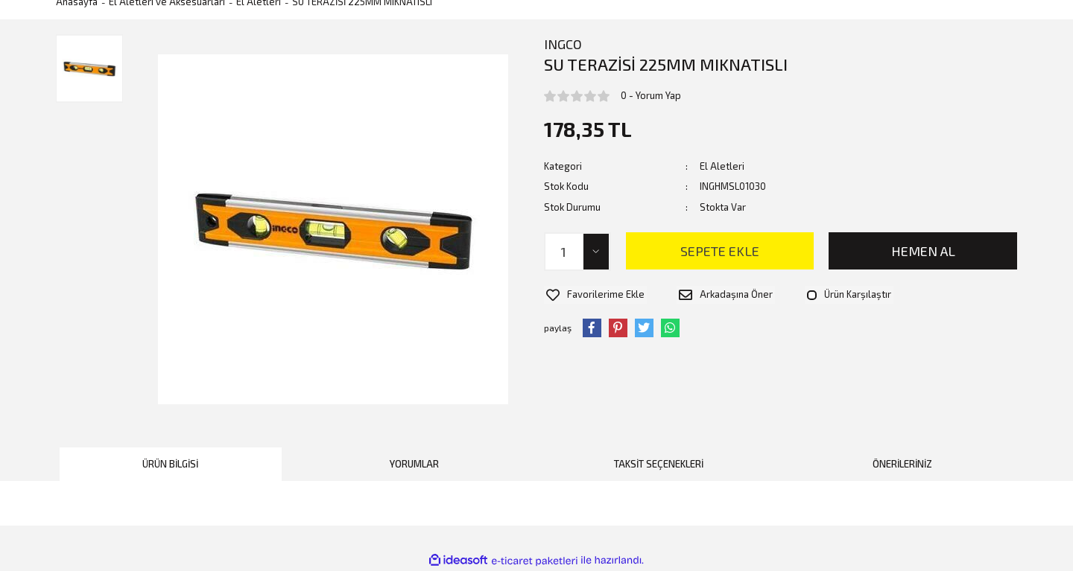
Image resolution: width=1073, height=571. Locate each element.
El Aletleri (722, 166)
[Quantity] (577, 251)
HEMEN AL (923, 251)
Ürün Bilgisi (170, 464)
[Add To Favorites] (593, 293)
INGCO (563, 44)
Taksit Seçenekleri (658, 464)
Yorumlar (414, 464)
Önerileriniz (902, 464)
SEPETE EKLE (719, 251)
